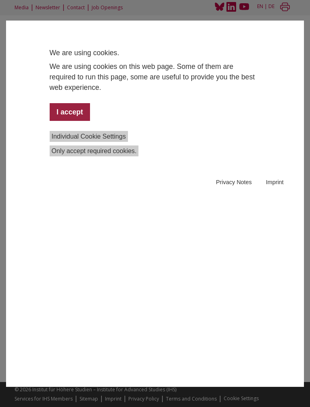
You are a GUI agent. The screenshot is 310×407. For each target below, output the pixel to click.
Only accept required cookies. (94, 150)
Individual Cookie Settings (89, 136)
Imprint (275, 182)
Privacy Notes (234, 182)
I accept (70, 112)
